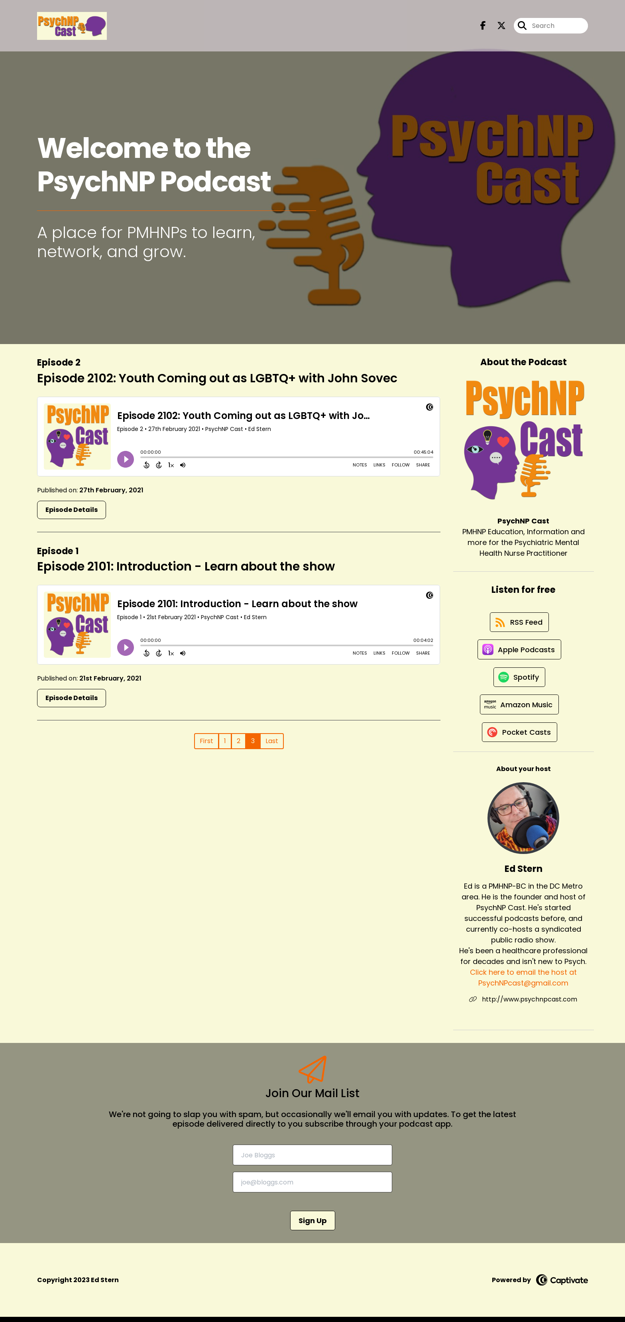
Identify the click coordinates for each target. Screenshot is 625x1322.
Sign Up (313, 1226)
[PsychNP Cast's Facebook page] (483, 26)
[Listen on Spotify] (519, 680)
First (206, 741)
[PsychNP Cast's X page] (496, 26)
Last (271, 741)
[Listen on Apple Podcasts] (519, 651)
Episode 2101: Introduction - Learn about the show (186, 566)
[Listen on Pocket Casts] (520, 737)
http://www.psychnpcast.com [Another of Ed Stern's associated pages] (524, 1004)
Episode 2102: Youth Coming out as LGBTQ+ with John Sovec (217, 378)
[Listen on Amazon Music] (519, 708)
